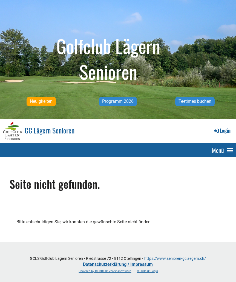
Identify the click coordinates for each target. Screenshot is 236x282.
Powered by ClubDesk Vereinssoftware (105, 271)
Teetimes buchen (195, 101)
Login (222, 130)
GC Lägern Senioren (49, 130)
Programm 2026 (118, 101)
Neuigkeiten (41, 101)
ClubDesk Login (147, 271)
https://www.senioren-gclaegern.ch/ (175, 258)
